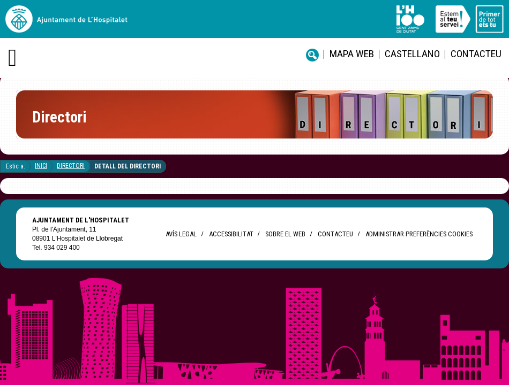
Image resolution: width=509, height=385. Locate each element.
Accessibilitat (231, 234)
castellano (412, 54)
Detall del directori (127, 166)
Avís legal (181, 234)
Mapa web (352, 54)
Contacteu (476, 54)
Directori (71, 166)
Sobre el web (285, 234)
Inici (41, 166)
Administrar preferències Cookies (419, 234)
